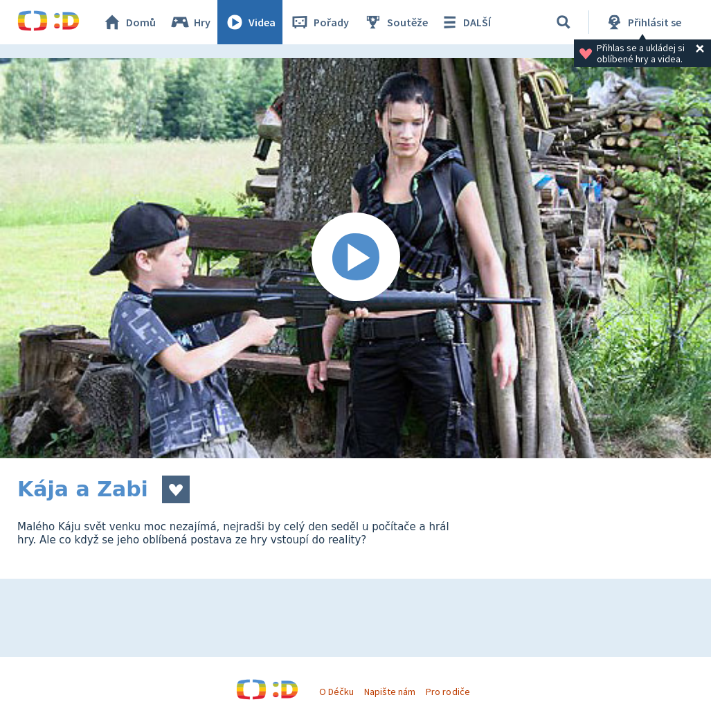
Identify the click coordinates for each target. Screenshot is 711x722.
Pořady (319, 22)
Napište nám (389, 691)
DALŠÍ (465, 22)
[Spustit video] (355, 258)
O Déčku (336, 691)
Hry (190, 22)
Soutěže (395, 22)
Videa (250, 22)
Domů (129, 22)
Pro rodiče (447, 691)
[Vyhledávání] (563, 22)
